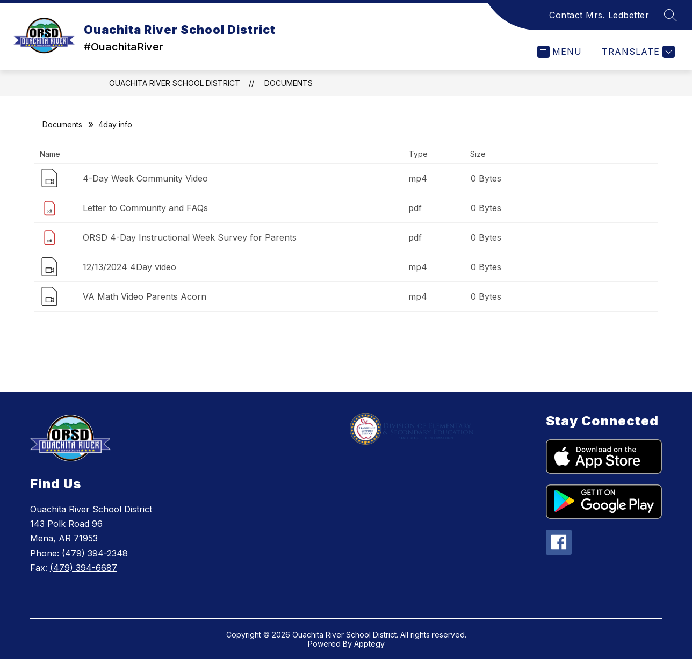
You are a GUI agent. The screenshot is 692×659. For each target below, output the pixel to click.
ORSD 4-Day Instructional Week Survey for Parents (190, 237)
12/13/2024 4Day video (129, 267)
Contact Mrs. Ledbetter (599, 15)
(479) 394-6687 (83, 567)
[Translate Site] (637, 52)
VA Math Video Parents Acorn (144, 296)
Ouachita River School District (174, 83)
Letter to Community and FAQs (145, 207)
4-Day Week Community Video (145, 178)
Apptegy (369, 643)
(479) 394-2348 (95, 553)
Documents (288, 83)
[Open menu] (559, 52)
